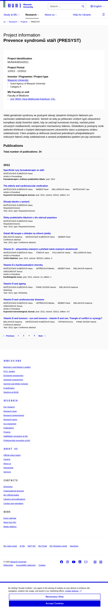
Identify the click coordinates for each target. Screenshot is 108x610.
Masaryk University (18, 80)
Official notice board (11, 455)
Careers (6, 459)
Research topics (10, 419)
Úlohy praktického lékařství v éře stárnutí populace (30, 217)
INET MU (31, 546)
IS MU (22, 546)
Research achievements (13, 415)
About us (10, 448)
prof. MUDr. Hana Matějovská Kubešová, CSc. (33, 99)
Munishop (74, 546)
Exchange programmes (13, 375)
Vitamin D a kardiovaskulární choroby (23, 265)
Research (10, 400)
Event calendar (9, 518)
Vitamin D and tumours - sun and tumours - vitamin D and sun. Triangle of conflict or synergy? (52, 318)
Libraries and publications (14, 499)
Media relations (10, 527)
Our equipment (9, 424)
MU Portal (42, 546)
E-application (9, 388)
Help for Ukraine (82, 14)
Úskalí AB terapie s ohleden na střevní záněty (27, 233)
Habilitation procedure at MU (15, 436)
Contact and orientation (13, 503)
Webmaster (8, 565)
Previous (8, 336)
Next (42, 336)
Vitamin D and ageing (14, 284)
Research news (10, 411)
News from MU (9, 522)
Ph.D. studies (9, 371)
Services (7, 472)
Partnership (8, 468)
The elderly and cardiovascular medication (25, 186)
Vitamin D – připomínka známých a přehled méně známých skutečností (40, 249)
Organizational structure (13, 491)
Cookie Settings (73, 593)
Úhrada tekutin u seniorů (16, 202)
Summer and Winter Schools (15, 384)
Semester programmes (13, 380)
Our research (9, 407)
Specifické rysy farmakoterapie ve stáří (23, 170)
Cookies (42, 565)
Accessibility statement (26, 565)
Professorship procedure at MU (16, 440)
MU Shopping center (58, 546)
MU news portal (10, 546)
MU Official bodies (11, 495)
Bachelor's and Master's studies (17, 367)
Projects (6, 432)
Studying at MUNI (11, 392)
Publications (8, 428)
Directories (8, 487)
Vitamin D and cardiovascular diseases (23, 299)
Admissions (12, 360)
